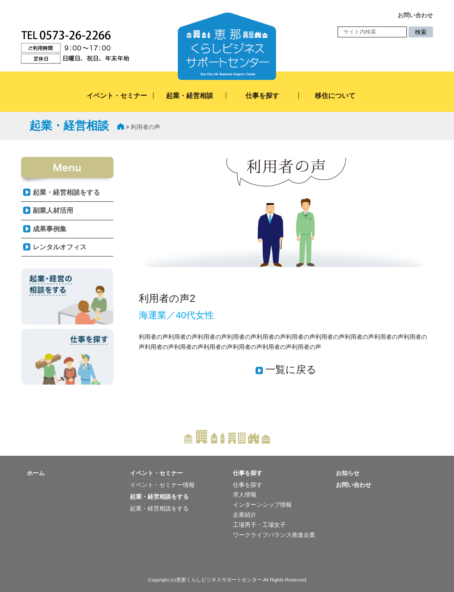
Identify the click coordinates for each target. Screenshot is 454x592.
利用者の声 (145, 127)
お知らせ (347, 473)
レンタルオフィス (60, 247)
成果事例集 (49, 229)
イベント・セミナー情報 (162, 484)
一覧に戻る (291, 369)
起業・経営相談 (189, 95)
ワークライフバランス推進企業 (274, 534)
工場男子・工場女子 (259, 524)
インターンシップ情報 (262, 504)
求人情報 (244, 494)
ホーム (36, 473)
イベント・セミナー (117, 95)
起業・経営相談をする (66, 192)
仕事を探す (262, 95)
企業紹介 (244, 514)
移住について (335, 95)
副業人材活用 (53, 210)
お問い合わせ (353, 484)
